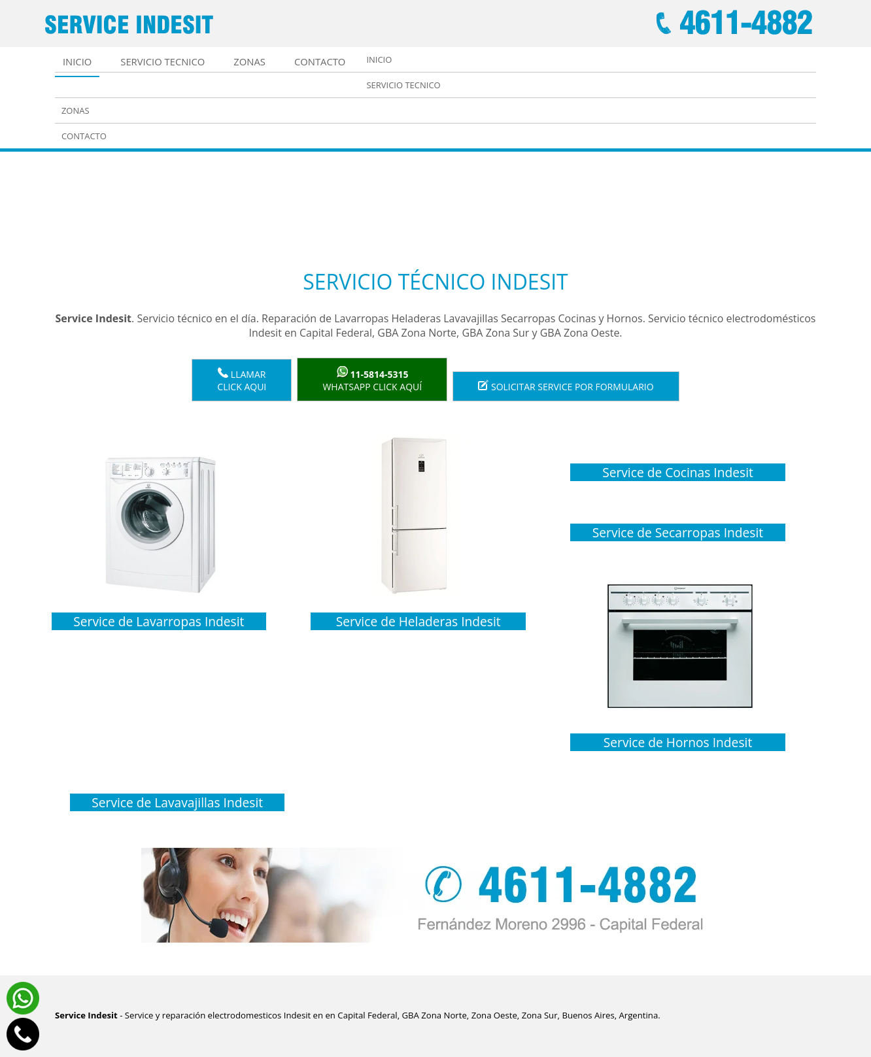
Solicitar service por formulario (565, 386)
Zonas (249, 61)
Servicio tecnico (162, 61)
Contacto (319, 61)
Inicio (77, 61)
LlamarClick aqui (241, 380)
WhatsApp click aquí (372, 379)
